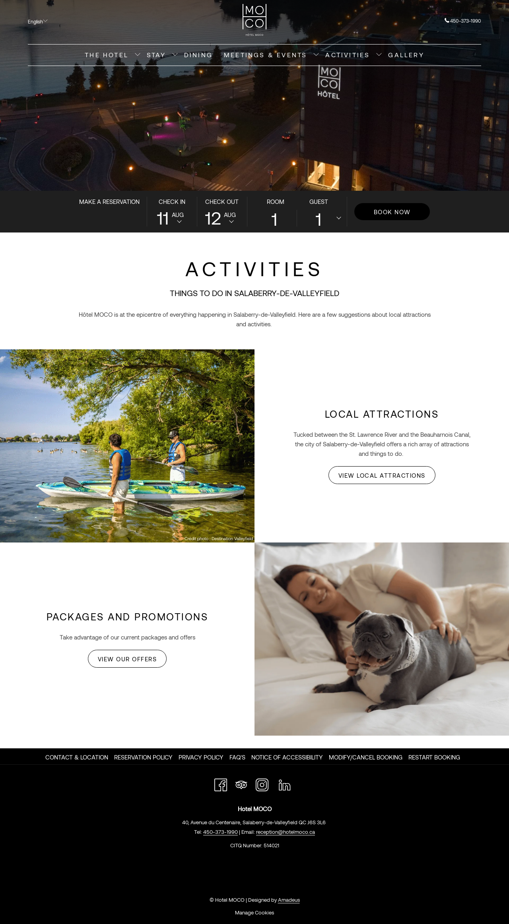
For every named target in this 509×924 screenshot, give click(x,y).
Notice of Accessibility (287, 757)
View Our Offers (127, 658)
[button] (171, 212)
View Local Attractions (381, 475)
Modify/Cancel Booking (365, 757)
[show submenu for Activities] (379, 55)
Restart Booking (434, 757)
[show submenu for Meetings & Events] (316, 55)
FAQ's (237, 757)
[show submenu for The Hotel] (137, 55)
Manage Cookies (254, 912)
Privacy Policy (201, 757)
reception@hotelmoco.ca (285, 832)
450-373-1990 (463, 20)
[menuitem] (106, 55)
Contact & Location (76, 757)
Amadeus (289, 900)
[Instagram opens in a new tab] (262, 783)
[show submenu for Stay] (175, 55)
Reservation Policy (143, 757)
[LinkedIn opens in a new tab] (284, 783)
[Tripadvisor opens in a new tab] (241, 783)
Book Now (392, 211)
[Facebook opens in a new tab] (220, 783)
